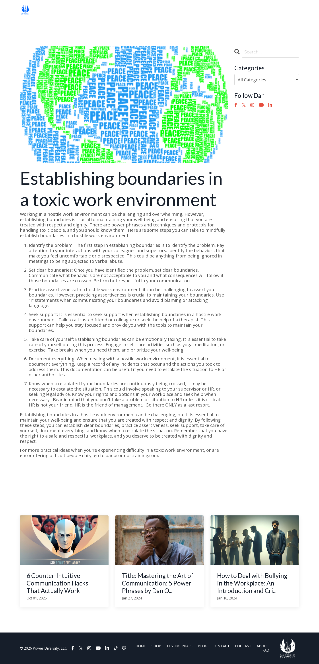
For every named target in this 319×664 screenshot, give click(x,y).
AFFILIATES (219, 10)
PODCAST (138, 10)
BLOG (100, 10)
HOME (40, 10)
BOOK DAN (191, 10)
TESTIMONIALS (77, 10)
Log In (240, 10)
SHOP (55, 10)
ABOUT (157, 10)
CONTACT (117, 10)
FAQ (171, 10)
